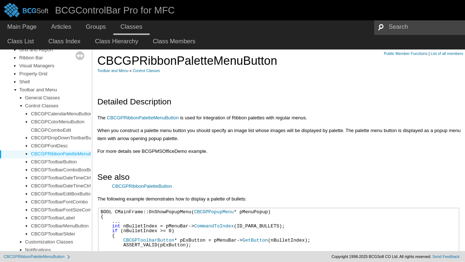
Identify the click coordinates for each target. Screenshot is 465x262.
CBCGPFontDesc (49, 145)
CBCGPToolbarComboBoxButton (65, 169)
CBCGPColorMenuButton (57, 121)
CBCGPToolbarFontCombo (59, 202)
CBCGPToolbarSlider (53, 234)
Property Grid (33, 73)
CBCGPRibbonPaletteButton (142, 186)
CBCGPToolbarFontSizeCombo (64, 210)
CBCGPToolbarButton (54, 161)
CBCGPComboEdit (51, 130)
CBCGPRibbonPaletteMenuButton (67, 153)
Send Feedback (446, 256)
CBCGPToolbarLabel (53, 218)
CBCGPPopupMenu (214, 212)
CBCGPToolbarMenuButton (60, 226)
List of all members (447, 53)
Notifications (38, 250)
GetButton (255, 240)
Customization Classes (49, 242)
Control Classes (41, 105)
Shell (24, 81)
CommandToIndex (214, 226)
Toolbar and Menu (38, 89)
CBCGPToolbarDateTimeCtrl (61, 177)
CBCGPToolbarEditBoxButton (62, 193)
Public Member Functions (406, 53)
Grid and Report (36, 49)
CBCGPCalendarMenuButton (61, 113)
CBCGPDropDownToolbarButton (65, 137)
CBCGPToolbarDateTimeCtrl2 (62, 185)
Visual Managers (36, 65)
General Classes (42, 97)
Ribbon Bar (31, 57)
